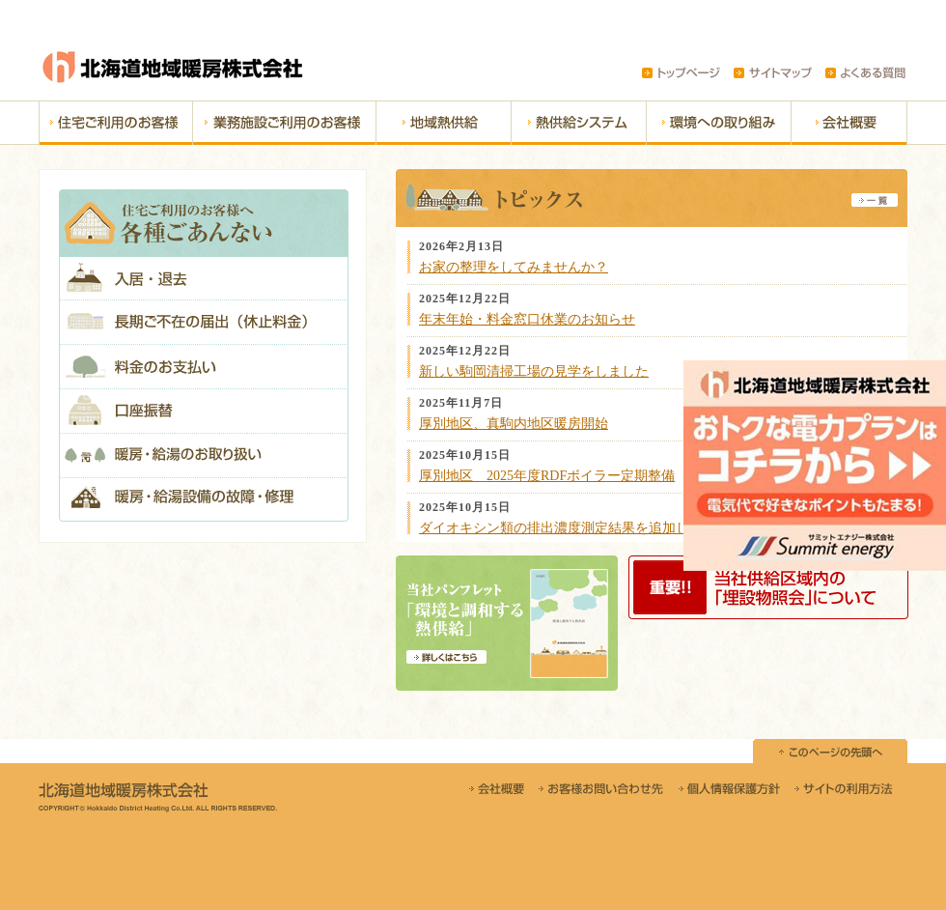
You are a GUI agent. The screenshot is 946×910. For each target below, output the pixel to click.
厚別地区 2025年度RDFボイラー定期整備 (547, 476)
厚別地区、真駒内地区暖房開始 (513, 423)
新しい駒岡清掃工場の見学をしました (534, 371)
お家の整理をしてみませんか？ (513, 267)
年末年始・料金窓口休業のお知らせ (527, 319)
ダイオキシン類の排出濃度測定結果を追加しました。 (581, 528)
